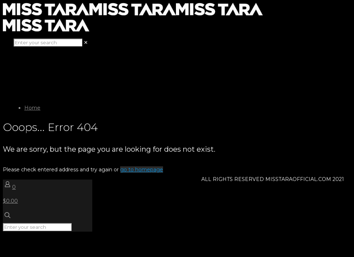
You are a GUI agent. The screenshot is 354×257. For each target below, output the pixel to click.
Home (32, 108)
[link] (86, 42)
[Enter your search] (48, 42)
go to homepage (141, 169)
